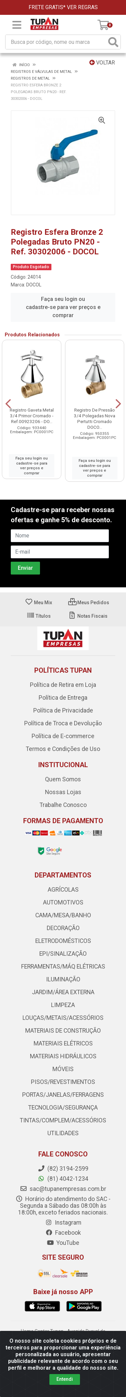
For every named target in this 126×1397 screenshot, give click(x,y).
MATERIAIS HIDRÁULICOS (63, 1056)
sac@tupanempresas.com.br (63, 1188)
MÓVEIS (63, 1069)
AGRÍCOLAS (63, 889)
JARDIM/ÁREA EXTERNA (63, 992)
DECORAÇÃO (63, 928)
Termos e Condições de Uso (63, 749)
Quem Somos (63, 779)
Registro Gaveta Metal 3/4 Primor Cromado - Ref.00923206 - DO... (32, 415)
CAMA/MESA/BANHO (63, 915)
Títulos (39, 616)
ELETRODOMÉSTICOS (63, 941)
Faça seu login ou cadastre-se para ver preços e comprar (63, 307)
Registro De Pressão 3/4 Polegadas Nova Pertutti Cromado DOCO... (94, 418)
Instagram (63, 1222)
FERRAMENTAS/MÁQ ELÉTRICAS (63, 966)
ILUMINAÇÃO (63, 979)
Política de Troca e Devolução (63, 723)
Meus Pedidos (88, 602)
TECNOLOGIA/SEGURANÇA (63, 1107)
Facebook (63, 1232)
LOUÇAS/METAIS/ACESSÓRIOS (63, 1017)
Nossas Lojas (63, 792)
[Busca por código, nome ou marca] (56, 42)
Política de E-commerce (63, 736)
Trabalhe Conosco (63, 805)
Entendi (64, 1379)
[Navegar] (8, 404)
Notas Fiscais (88, 616)
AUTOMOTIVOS (63, 902)
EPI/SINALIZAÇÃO (63, 953)
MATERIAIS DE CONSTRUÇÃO (63, 1030)
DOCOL (33, 284)
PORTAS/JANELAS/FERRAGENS (63, 1094)
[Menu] (17, 25)
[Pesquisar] (113, 42)
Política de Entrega (63, 697)
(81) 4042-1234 (63, 1178)
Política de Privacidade (63, 710)
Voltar (102, 62)
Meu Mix (38, 602)
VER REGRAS (82, 7)
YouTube (63, 1242)
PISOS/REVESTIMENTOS (63, 1082)
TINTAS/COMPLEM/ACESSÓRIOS (63, 1120)
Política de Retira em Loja (63, 684)
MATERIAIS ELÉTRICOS (63, 1043)
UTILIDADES (63, 1133)
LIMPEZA (63, 1005)
